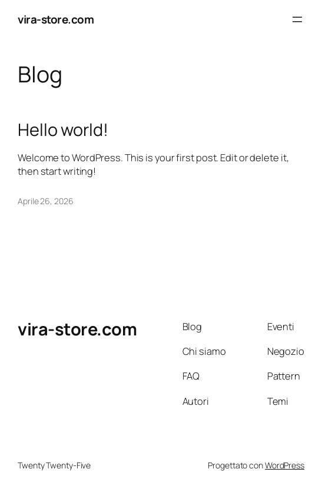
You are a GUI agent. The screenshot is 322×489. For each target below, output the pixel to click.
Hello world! (63, 129)
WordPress (284, 465)
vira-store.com (56, 19)
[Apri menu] (297, 19)
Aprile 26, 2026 (46, 201)
